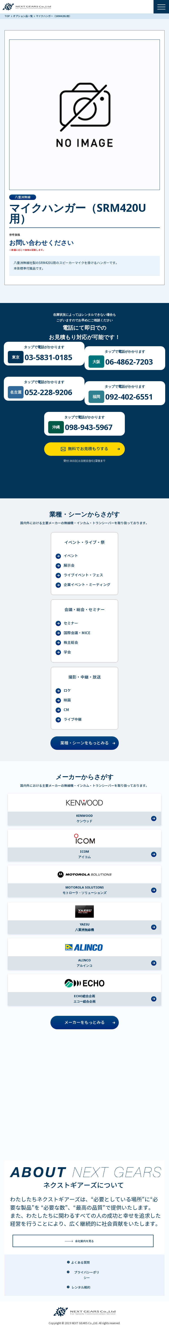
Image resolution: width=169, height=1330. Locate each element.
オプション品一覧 (23, 16)
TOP (7, 16)
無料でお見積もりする (92, 449)
